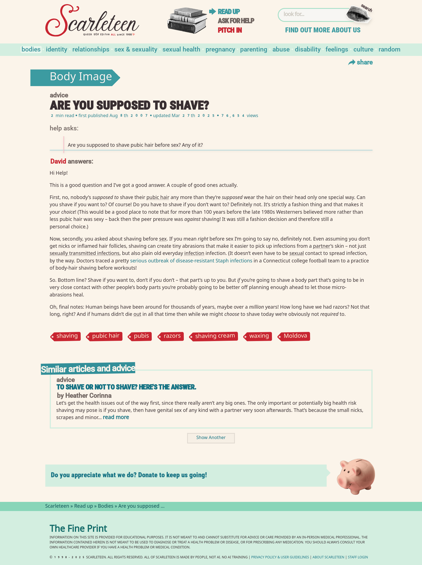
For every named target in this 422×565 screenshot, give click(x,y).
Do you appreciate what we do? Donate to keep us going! (129, 475)
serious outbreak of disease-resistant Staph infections (191, 260)
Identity (56, 49)
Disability (308, 49)
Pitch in (230, 30)
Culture (363, 49)
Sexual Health (181, 49)
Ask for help (236, 21)
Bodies (31, 49)
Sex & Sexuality (135, 49)
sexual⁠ (296, 253)
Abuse (281, 49)
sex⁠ (163, 238)
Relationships (90, 49)
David (58, 161)
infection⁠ (194, 253)
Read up (228, 12)
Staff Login (358, 558)
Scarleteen (57, 506)
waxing (259, 336)
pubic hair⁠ (157, 197)
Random (389, 49)
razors (172, 336)
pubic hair (105, 336)
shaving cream (215, 336)
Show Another (211, 438)
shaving (67, 336)
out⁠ (137, 314)
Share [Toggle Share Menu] (360, 62)
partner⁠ (322, 245)
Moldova (295, 336)
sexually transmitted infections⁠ (85, 253)
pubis (141, 336)
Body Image (81, 77)
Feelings (337, 49)
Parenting (253, 49)
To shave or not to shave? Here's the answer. (126, 387)
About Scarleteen (328, 558)
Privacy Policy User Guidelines (280, 558)
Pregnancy (220, 49)
